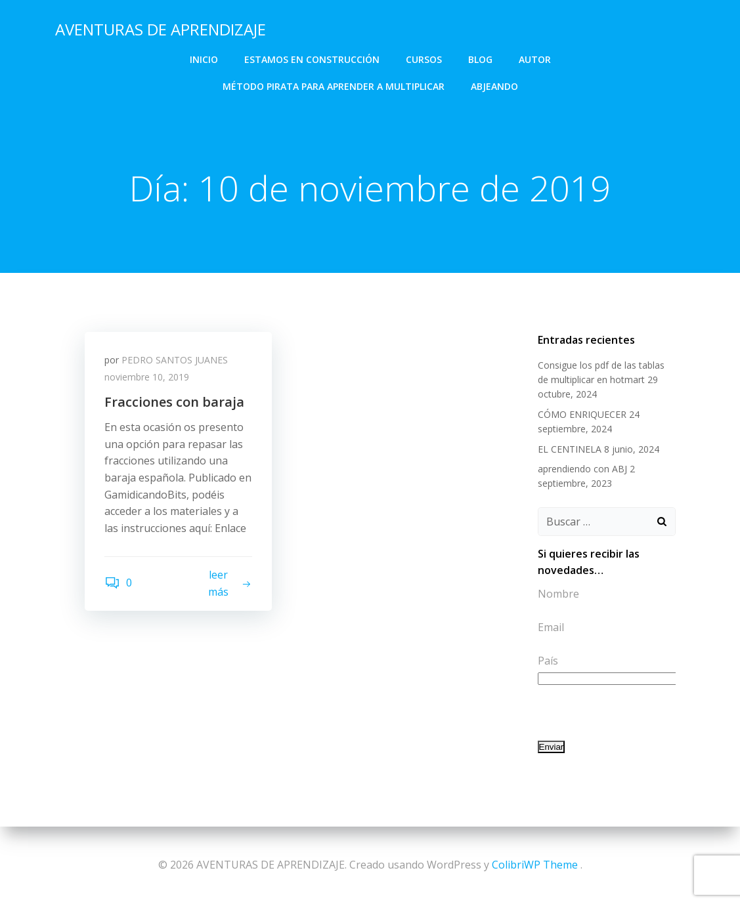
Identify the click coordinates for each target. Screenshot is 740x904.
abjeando (494, 86)
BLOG (480, 59)
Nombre (558, 593)
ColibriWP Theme (535, 864)
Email (551, 627)
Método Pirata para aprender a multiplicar (334, 86)
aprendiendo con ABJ (582, 468)
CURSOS (424, 59)
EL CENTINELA (569, 449)
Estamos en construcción (312, 59)
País (548, 660)
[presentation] (637, 712)
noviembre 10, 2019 (146, 377)
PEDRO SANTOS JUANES (174, 360)
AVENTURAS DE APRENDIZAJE (160, 29)
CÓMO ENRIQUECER (582, 414)
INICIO (204, 59)
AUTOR (535, 59)
